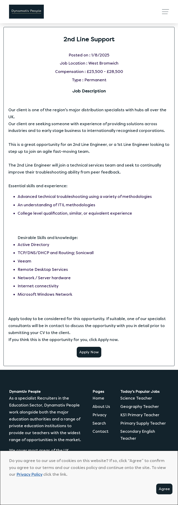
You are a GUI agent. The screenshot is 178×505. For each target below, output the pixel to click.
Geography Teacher (139, 406)
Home (98, 398)
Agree (164, 488)
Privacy (99, 414)
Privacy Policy (29, 474)
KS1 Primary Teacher (139, 414)
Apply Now (89, 352)
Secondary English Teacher (137, 435)
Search (99, 423)
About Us (101, 406)
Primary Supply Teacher (143, 423)
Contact (100, 431)
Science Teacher (136, 398)
